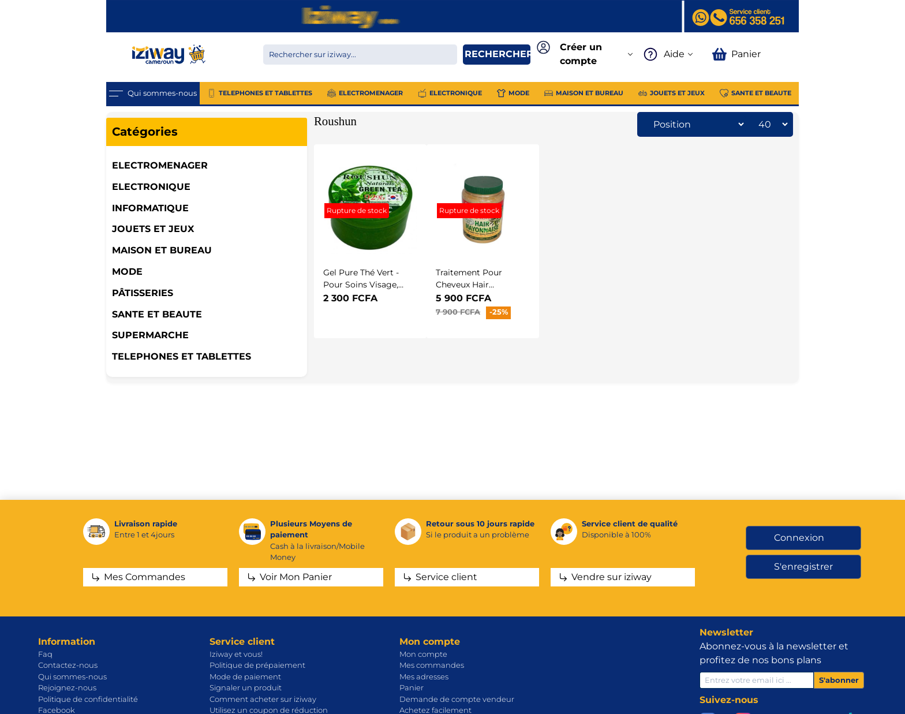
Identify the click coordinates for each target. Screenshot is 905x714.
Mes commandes (431, 665)
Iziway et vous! (236, 654)
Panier (411, 687)
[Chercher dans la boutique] (360, 54)
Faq (45, 654)
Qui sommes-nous (72, 676)
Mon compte (423, 654)
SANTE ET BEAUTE (157, 314)
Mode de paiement (245, 676)
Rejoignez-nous (67, 687)
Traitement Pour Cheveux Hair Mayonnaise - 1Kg (471, 284)
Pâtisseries (142, 292)
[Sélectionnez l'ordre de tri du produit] (695, 124)
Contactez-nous (68, 665)
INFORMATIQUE (150, 208)
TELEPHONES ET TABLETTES (181, 356)
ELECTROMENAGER (160, 165)
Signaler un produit (246, 687)
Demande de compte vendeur (456, 699)
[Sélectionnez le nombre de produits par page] (770, 124)
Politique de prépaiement (257, 665)
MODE (127, 271)
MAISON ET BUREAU (162, 250)
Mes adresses (423, 676)
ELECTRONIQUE (151, 186)
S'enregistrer (803, 566)
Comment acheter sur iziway (263, 699)
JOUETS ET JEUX (153, 228)
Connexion (799, 537)
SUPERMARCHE (150, 335)
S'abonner (839, 680)
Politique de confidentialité (88, 699)
